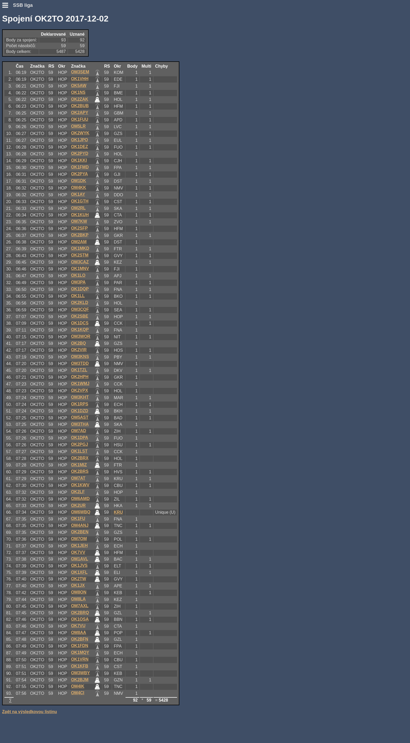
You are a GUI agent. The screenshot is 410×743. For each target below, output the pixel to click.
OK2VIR (79, 350)
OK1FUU (79, 119)
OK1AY (78, 194)
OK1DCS (80, 323)
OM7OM (79, 538)
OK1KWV (80, 485)
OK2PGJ (79, 444)
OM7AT (78, 478)
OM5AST (80, 417)
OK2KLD (79, 302)
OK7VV (78, 552)
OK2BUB (80, 106)
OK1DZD (79, 411)
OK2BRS (80, 471)
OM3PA (78, 282)
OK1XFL (79, 572)
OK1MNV (80, 268)
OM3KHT (80, 397)
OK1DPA (79, 437)
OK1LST (79, 451)
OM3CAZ (80, 262)
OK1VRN (80, 659)
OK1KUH (80, 215)
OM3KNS (80, 356)
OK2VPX (79, 390)
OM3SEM (80, 72)
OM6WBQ (80, 512)
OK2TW (78, 579)
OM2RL (78, 208)
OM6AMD (80, 498)
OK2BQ (78, 343)
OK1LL (78, 296)
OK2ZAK (79, 99)
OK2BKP (80, 235)
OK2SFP (79, 228)
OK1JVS (79, 565)
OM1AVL (79, 559)
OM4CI (77, 693)
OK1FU (78, 518)
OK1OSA (80, 619)
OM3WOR (80, 336)
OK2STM (80, 255)
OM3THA (80, 424)
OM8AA (78, 632)
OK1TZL (79, 370)
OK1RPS (79, 404)
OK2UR (78, 505)
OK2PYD (79, 153)
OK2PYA (79, 174)
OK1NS (78, 92)
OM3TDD (80, 363)
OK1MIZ (79, 465)
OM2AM (79, 242)
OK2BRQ (80, 612)
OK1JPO (79, 140)
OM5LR (78, 126)
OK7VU (78, 625)
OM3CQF (80, 309)
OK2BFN (79, 639)
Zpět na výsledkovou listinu (29, 711)
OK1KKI (79, 160)
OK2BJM (80, 679)
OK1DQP (80, 289)
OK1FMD (80, 167)
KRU (118, 512)
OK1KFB (79, 666)
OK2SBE (79, 316)
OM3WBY (80, 673)
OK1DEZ (79, 146)
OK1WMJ (80, 383)
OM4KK (78, 187)
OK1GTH (80, 201)
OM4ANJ (80, 525)
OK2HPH (80, 377)
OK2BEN (80, 532)
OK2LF (78, 492)
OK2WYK (80, 133)
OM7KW (79, 221)
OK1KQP (80, 329)
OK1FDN (79, 645)
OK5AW (79, 85)
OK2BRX (80, 458)
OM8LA (78, 599)
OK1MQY (80, 652)
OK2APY (79, 112)
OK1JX (78, 585)
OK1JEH (79, 545)
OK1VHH (80, 79)
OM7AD (78, 431)
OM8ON (79, 592)
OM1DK (78, 180)
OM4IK (77, 686)
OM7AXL (80, 606)
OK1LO (78, 275)
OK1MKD (80, 248)
